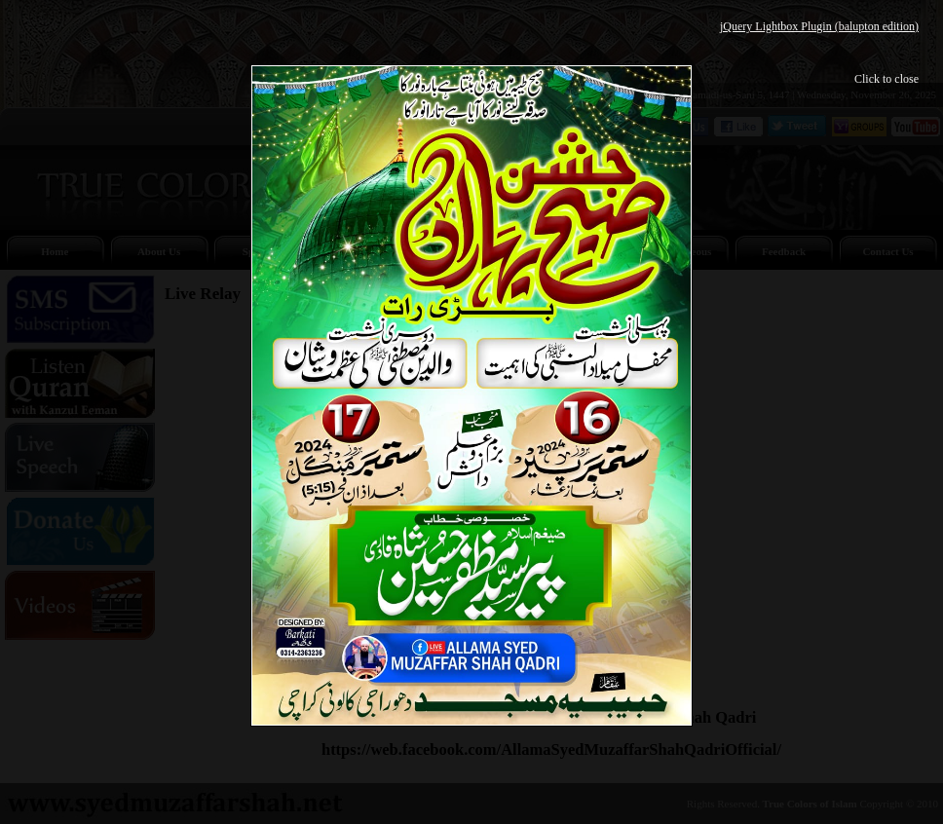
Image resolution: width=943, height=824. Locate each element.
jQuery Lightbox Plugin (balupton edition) (819, 26)
